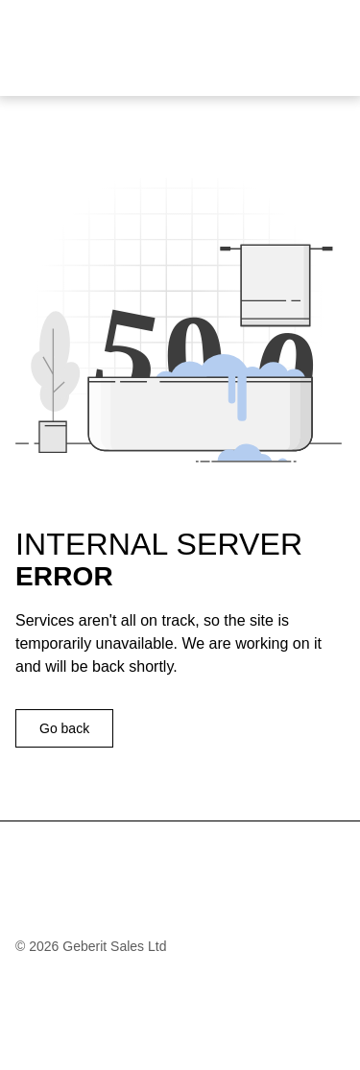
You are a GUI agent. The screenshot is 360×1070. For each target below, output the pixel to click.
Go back (64, 728)
